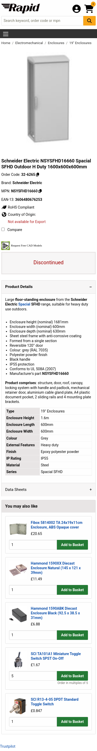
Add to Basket (72, 545)
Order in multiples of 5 (72, 683)
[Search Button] (89, 21)
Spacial (24, 304)
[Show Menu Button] (5, 34)
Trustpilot (7, 746)
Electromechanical (29, 43)
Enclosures (56, 43)
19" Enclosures (80, 43)
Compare (11, 230)
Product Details (19, 286)
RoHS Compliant (17, 207)
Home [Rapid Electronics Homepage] (6, 43)
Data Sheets (16, 489)
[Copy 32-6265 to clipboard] (37, 174)
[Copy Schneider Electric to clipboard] (40, 191)
